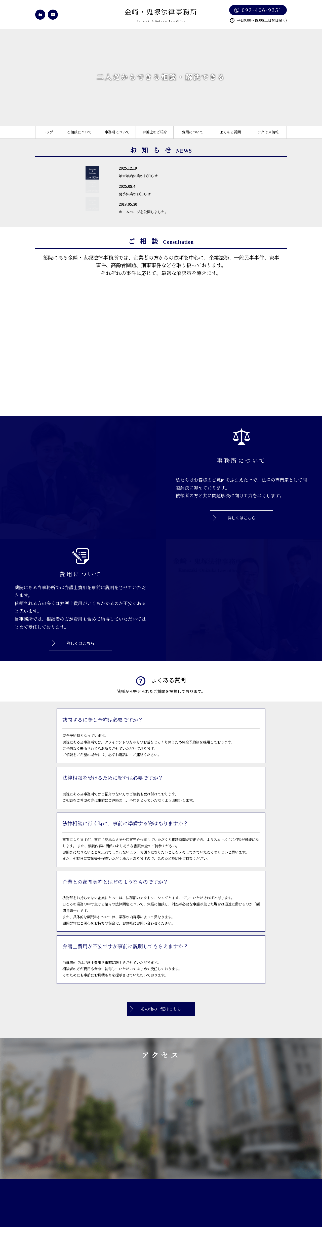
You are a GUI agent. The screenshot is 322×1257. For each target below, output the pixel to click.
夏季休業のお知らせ (134, 193)
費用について (192, 131)
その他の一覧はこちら (161, 1009)
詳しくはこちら (241, 518)
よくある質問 (230, 131)
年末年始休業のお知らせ (138, 175)
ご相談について (79, 131)
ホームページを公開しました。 (143, 211)
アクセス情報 (267, 131)
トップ (48, 131)
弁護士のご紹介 (154, 131)
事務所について (117, 131)
